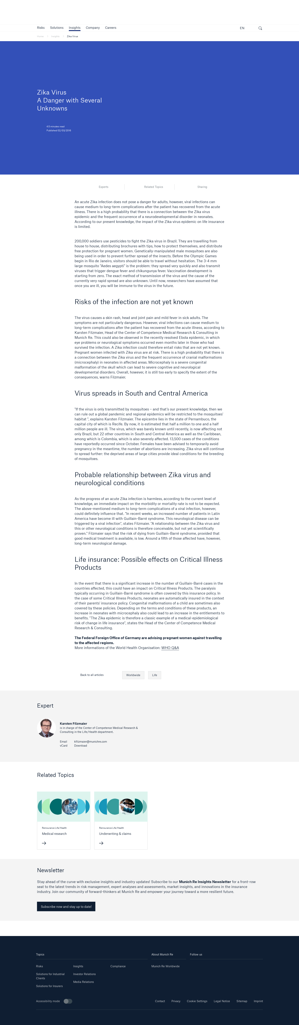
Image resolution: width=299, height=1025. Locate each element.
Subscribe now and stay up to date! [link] (66, 907)
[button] (41, 28)
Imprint (258, 1001)
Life (154, 675)
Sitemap (241, 1001)
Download (80, 745)
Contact (160, 1001)
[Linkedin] (196, 965)
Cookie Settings (197, 1001)
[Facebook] (232, 965)
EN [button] (242, 28)
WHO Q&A (170, 647)
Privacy (175, 1001)
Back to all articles (92, 675)
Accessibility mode (54, 1001)
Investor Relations (84, 974)
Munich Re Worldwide (165, 966)
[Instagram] (220, 965)
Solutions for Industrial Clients (50, 976)
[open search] (260, 28)
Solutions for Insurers (49, 986)
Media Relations (83, 982)
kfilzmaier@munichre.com (90, 741)
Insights (78, 966)
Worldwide (133, 675)
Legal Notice (222, 1001)
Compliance (118, 966)
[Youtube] (208, 965)
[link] (74, 28)
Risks (39, 966)
